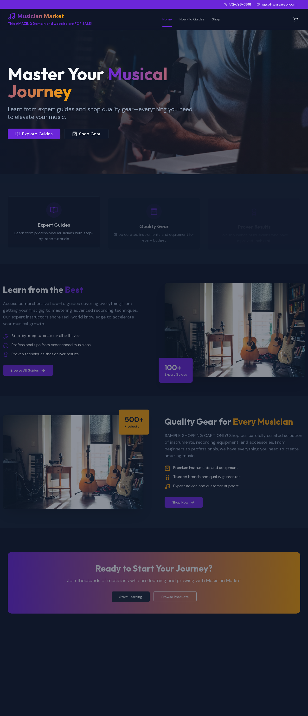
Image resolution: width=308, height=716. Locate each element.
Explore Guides (34, 134)
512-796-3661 (237, 4)
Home (167, 19)
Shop (216, 19)
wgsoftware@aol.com (276, 4)
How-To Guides (192, 19)
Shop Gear (86, 134)
